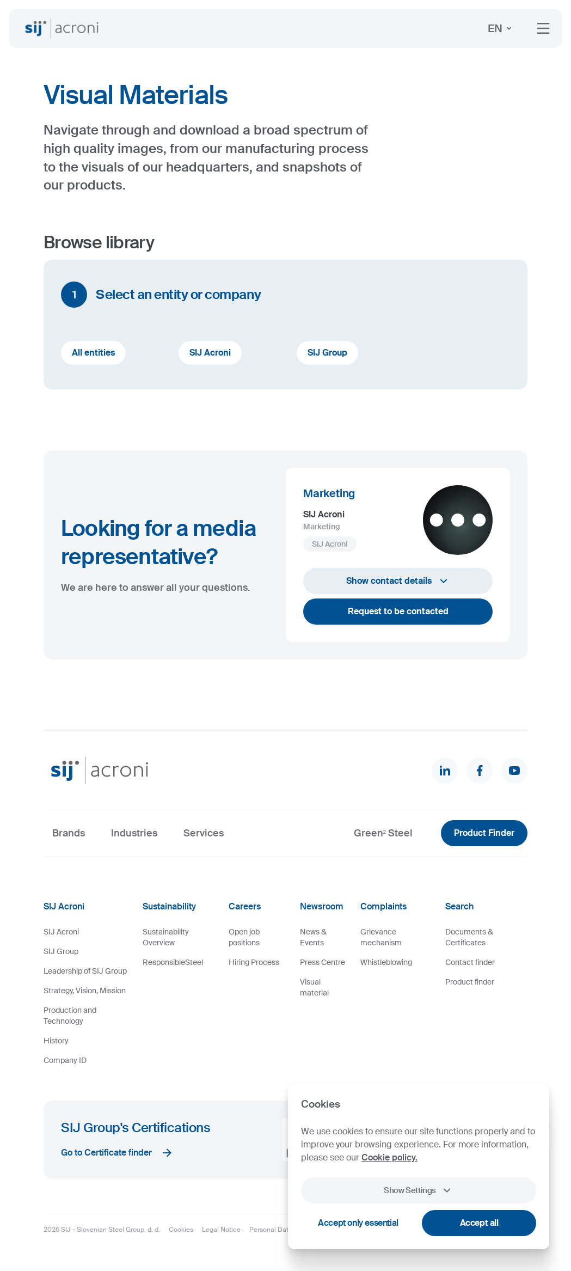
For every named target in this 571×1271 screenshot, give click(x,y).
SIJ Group (327, 352)
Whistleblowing (386, 962)
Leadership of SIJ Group (85, 971)
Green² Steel (383, 833)
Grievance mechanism (381, 937)
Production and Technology (70, 1015)
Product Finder (484, 833)
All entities (93, 352)
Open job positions (244, 937)
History (56, 1041)
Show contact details (398, 581)
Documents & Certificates (469, 937)
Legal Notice (221, 1229)
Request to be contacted (398, 611)
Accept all (479, 1223)
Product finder (469, 982)
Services (203, 833)
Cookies (181, 1229)
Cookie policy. (389, 1157)
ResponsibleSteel (173, 962)
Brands (68, 833)
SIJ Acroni (210, 352)
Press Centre (322, 962)
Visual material (314, 987)
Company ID (65, 1060)
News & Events (313, 937)
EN (501, 28)
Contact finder (470, 962)
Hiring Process (254, 962)
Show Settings (418, 1190)
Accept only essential (358, 1223)
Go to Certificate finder (117, 1152)
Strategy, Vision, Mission (85, 990)
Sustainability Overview (166, 937)
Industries (134, 833)
